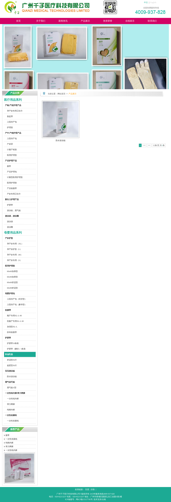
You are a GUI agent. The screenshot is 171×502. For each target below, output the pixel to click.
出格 (104, 499)
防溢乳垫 (8, 354)
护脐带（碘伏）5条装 (15, 349)
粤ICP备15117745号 (84, 499)
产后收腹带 (10, 188)
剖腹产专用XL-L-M (14, 321)
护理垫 (8, 127)
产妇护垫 (8, 238)
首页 (18, 21)
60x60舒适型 (11, 282)
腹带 (7, 166)
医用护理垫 (10, 155)
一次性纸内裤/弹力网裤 (14, 393)
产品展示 (85, 21)
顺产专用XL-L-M (13, 315)
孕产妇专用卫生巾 (13, 111)
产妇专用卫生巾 (12, 194)
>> (149, 145)
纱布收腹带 (10, 332)
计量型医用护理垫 (13, 177)
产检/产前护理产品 (12, 105)
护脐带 (8, 205)
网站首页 (61, 94)
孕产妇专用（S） (13, 260)
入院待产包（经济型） (15, 299)
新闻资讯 (63, 21)
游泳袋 (8, 221)
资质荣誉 (107, 21)
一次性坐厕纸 (10, 415)
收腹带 (7, 310)
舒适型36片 (10, 360)
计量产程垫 (10, 149)
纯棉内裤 (9, 410)
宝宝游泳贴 (9, 371)
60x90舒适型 (11, 288)
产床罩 (8, 144)
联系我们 (152, 21)
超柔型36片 (10, 365)
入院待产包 (10, 122)
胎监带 (8, 116)
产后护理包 (10, 172)
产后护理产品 (10, 161)
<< (144, 145)
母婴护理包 (9, 293)
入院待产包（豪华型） (15, 304)
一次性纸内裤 (11, 398)
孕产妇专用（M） (13, 255)
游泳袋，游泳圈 (11, 216)
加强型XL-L (10, 327)
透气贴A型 (10, 387)
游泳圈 (8, 227)
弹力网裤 (9, 404)
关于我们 (40, 21)
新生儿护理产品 (11, 199)
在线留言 (130, 21)
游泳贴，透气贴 (12, 210)
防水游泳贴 (10, 376)
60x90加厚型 (11, 277)
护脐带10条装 (11, 343)
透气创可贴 (9, 382)
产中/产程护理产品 (12, 133)
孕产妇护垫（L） (13, 249)
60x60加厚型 (11, 271)
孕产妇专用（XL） (13, 244)
